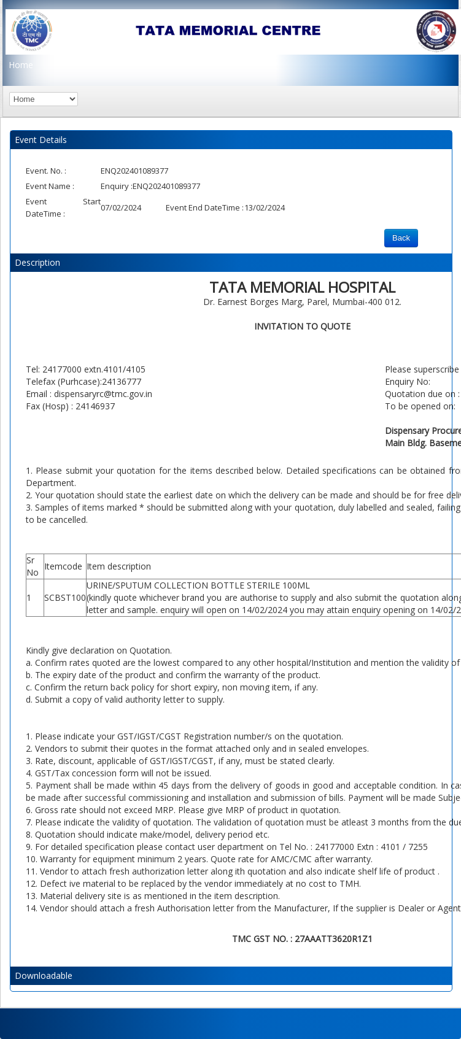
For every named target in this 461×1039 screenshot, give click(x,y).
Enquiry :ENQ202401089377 (150, 185)
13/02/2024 (264, 207)
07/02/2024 (121, 207)
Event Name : (50, 185)
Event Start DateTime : (63, 207)
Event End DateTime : (205, 207)
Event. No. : (46, 170)
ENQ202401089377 (134, 170)
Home (21, 65)
